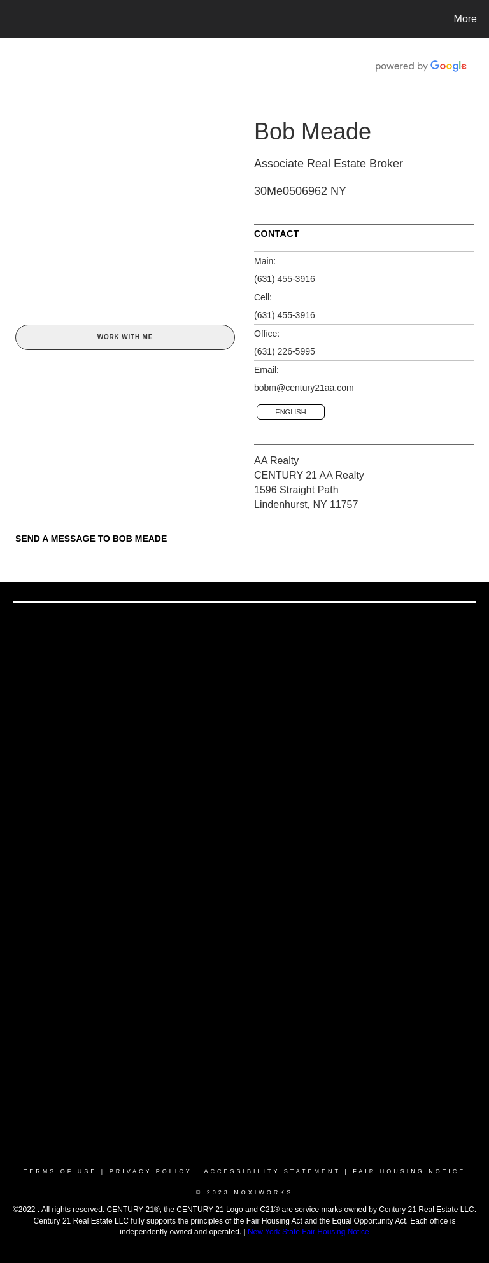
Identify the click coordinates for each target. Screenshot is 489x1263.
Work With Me (125, 337)
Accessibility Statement (272, 1171)
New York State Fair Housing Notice (308, 1231)
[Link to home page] (12, 19)
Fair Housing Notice (409, 1171)
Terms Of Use (60, 1171)
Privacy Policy (151, 1171)
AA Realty (276, 460)
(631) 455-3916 (284, 279)
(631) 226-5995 (284, 351)
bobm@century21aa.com (304, 388)
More (465, 18)
